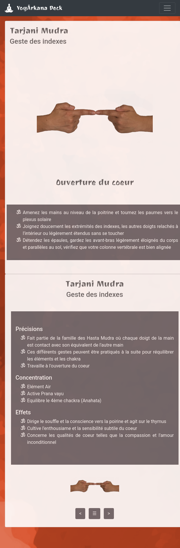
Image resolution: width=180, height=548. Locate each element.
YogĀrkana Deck (33, 8)
